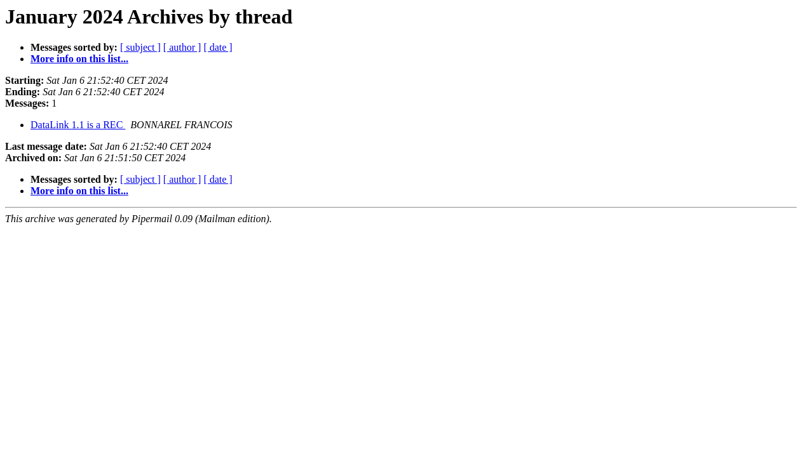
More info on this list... (79, 58)
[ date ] (217, 47)
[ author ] (182, 47)
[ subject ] (140, 47)
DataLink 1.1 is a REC (78, 124)
